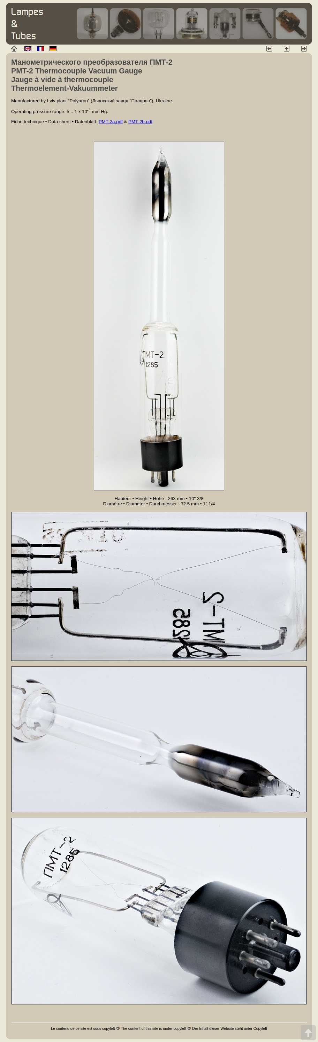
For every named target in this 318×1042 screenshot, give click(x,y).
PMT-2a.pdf (111, 121)
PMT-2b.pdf (140, 121)
